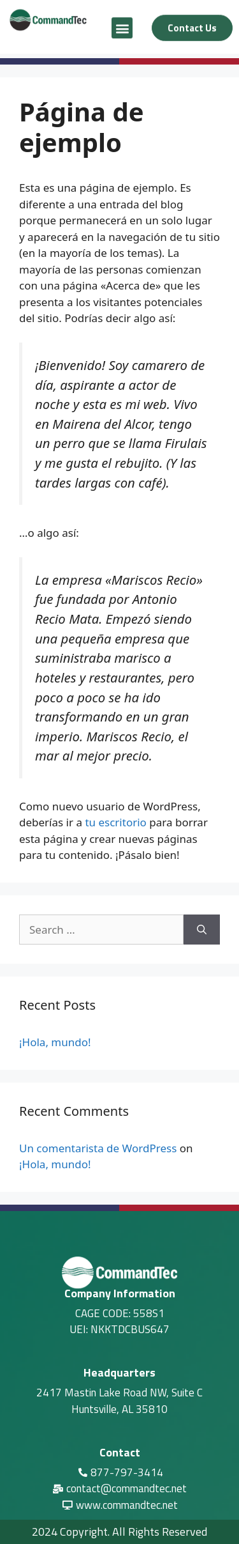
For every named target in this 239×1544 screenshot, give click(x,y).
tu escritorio (115, 822)
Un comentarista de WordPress (98, 1148)
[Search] (202, 930)
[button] (122, 24)
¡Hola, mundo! (55, 1042)
